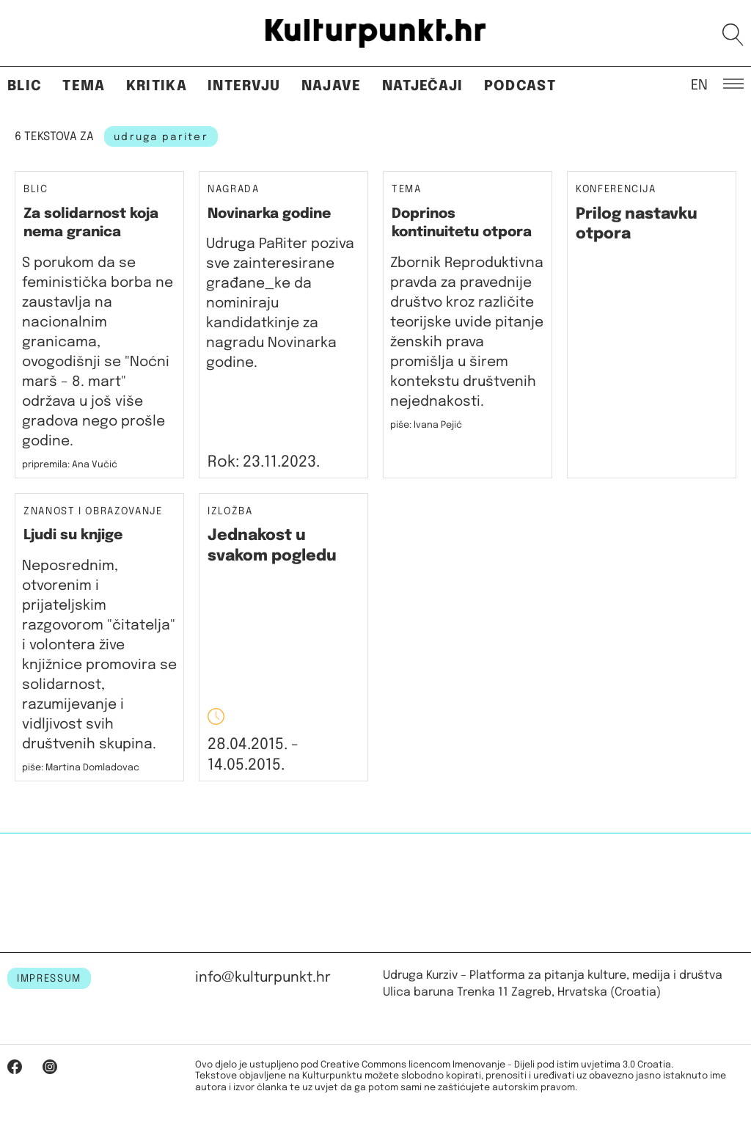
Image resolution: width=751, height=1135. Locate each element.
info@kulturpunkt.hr (263, 978)
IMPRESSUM (49, 979)
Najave (331, 86)
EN (699, 84)
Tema (83, 86)
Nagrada (234, 189)
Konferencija (616, 189)
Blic (24, 86)
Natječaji (423, 86)
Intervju (244, 86)
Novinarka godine (269, 214)
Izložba (230, 512)
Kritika (156, 86)
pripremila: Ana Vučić (69, 465)
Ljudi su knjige (72, 535)
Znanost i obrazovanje (93, 512)
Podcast (520, 86)
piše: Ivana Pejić (426, 425)
